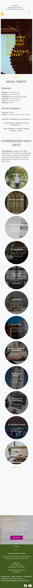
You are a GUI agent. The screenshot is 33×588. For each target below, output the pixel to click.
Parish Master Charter (16, 578)
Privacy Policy (5, 576)
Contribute (15, 5)
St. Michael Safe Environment (15, 9)
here (29, 119)
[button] (2, 13)
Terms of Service (17, 576)
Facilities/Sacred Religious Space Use (13, 580)
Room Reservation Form (15, 7)
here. (20, 125)
